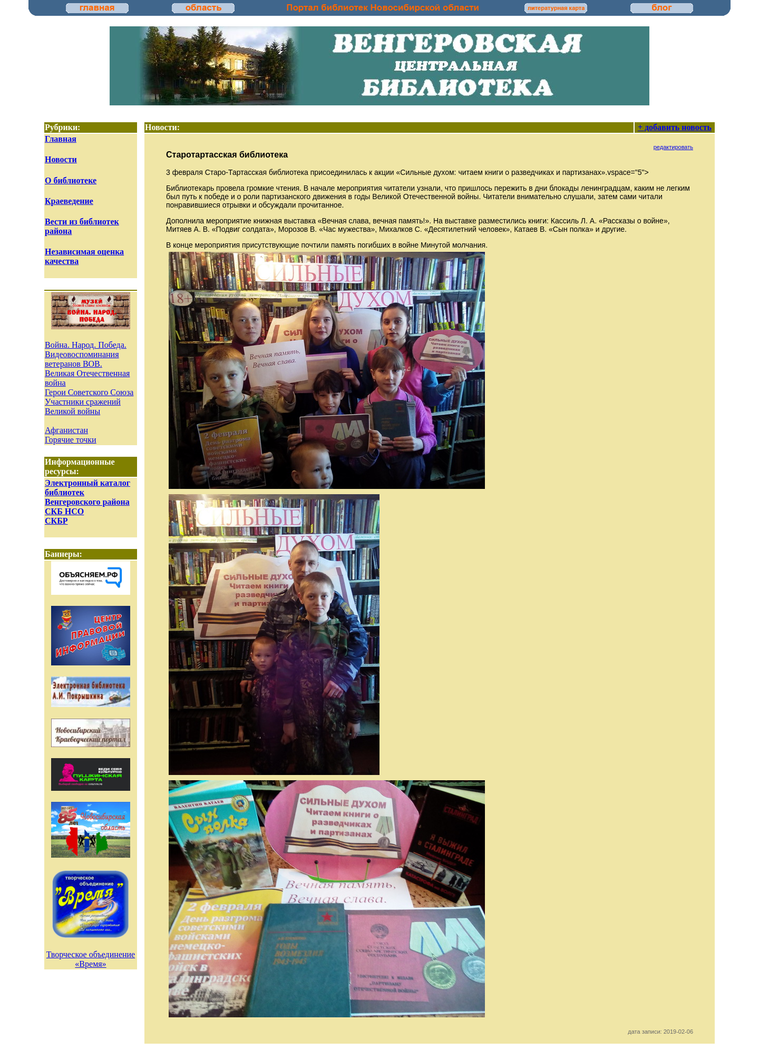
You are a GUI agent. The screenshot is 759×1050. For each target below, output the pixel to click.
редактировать (673, 147)
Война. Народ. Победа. (85, 344)
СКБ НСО (64, 511)
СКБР (56, 520)
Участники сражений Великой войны (83, 406)
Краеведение (69, 201)
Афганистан (66, 430)
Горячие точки (70, 439)
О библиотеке (70, 180)
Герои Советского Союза (89, 392)
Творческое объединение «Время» (90, 959)
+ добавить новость (675, 127)
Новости (61, 159)
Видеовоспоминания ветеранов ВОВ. (82, 359)
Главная (60, 138)
